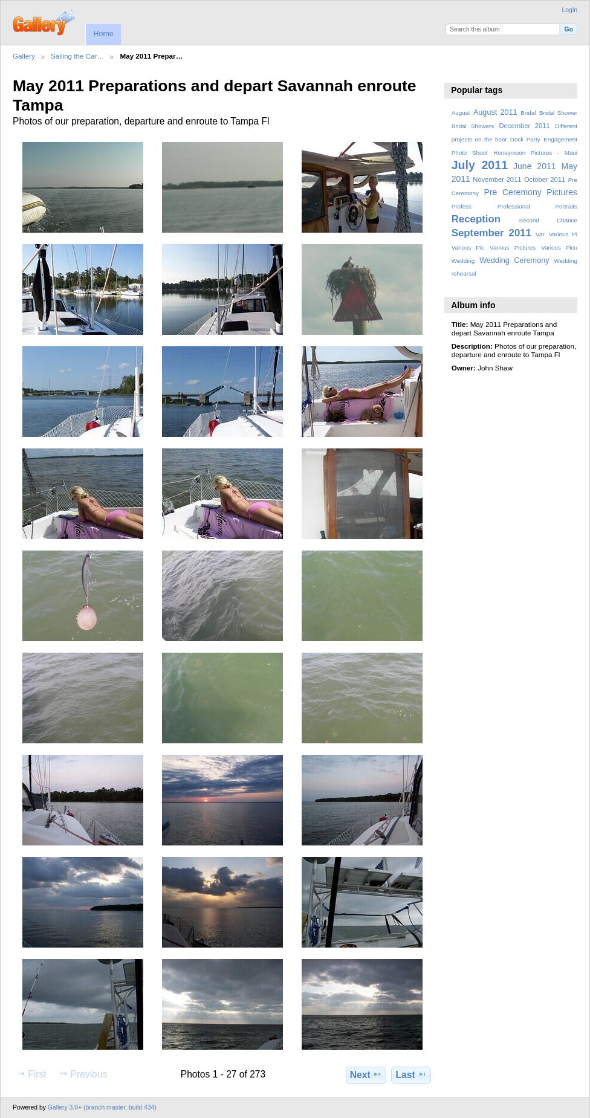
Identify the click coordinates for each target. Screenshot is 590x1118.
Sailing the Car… (77, 56)
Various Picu (559, 247)
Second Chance (548, 220)
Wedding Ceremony (514, 260)
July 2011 (480, 165)
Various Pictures (513, 247)
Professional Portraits (537, 206)
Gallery (24, 56)
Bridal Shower (558, 112)
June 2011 (534, 166)
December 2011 (524, 125)
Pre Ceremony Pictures (530, 192)
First (31, 1073)
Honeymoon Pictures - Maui (535, 152)
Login (569, 10)
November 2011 (497, 179)
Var (540, 234)
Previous (83, 1073)
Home (103, 34)
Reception (476, 219)
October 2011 (544, 179)
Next (366, 1074)
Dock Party (525, 139)
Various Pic (468, 247)
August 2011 (495, 112)
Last (411, 1074)
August (461, 112)
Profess (462, 206)
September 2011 (491, 233)
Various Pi (563, 234)
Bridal (528, 112)
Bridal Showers (473, 126)
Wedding (463, 260)
